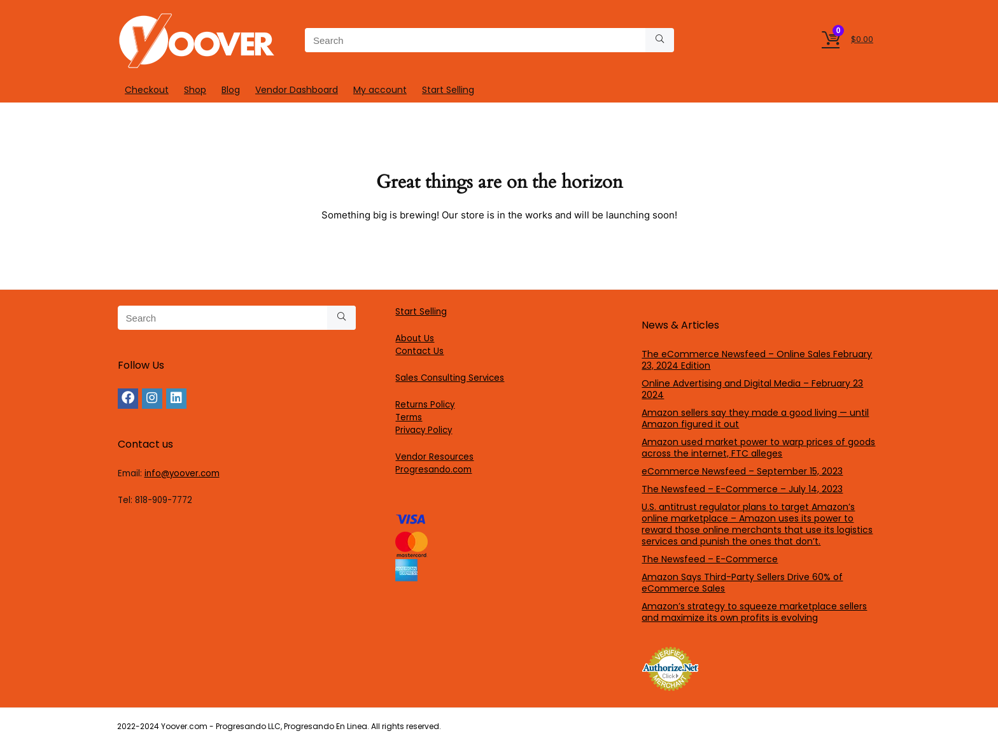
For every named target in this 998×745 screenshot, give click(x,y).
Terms (408, 417)
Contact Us (419, 351)
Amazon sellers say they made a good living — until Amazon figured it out (755, 418)
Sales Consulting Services (449, 378)
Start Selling (448, 89)
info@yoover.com (182, 473)
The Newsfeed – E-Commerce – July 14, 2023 (742, 489)
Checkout (147, 89)
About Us (414, 338)
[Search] (659, 40)
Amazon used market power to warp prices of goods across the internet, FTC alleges (758, 448)
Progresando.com (433, 470)
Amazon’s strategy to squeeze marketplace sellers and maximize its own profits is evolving (754, 612)
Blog (230, 89)
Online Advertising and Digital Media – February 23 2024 (752, 389)
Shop (195, 89)
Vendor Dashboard (296, 89)
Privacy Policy (423, 430)
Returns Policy (424, 405)
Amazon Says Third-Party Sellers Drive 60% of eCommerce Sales (742, 583)
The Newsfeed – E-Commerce (710, 559)
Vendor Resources (434, 457)
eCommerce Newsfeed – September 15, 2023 (742, 471)
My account (380, 89)
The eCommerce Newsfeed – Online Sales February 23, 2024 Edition (757, 360)
